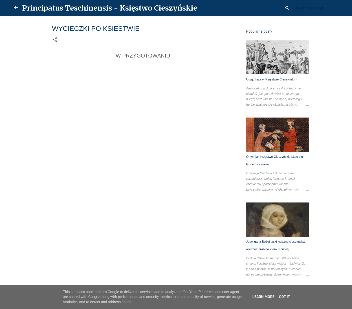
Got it (284, 297)
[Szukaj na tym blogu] (315, 8)
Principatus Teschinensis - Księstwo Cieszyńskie (109, 8)
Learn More (263, 297)
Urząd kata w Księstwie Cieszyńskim (271, 79)
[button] (54, 40)
